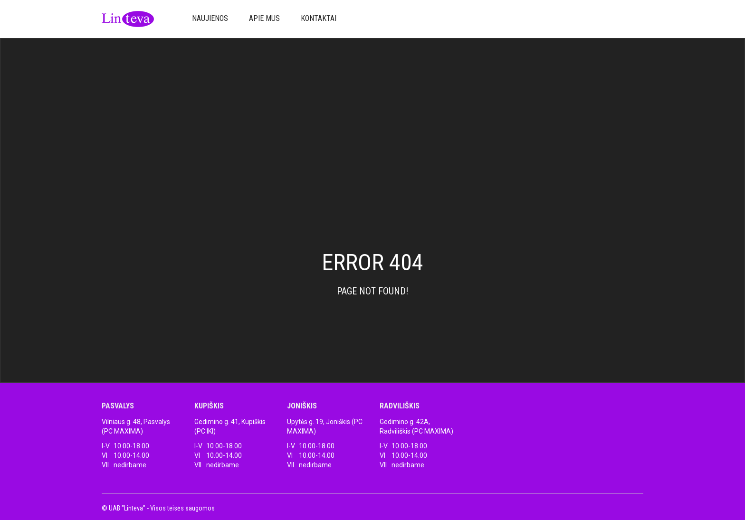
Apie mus (264, 18)
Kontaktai (318, 18)
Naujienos (210, 18)
